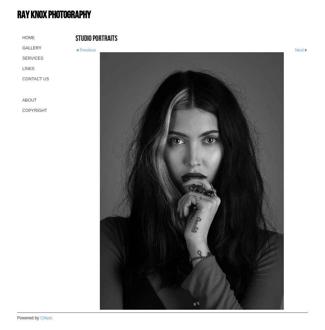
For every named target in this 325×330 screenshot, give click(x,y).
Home (28, 37)
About (29, 100)
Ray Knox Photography (54, 14)
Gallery (32, 48)
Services (32, 58)
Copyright (34, 110)
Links (28, 68)
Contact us (35, 79)
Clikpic (46, 318)
